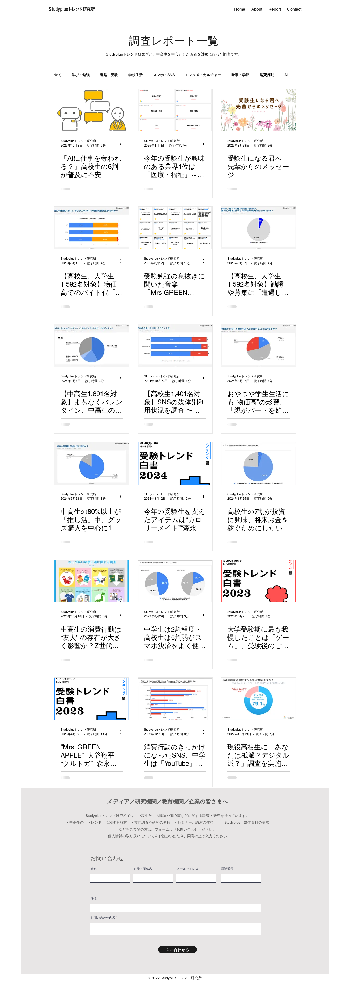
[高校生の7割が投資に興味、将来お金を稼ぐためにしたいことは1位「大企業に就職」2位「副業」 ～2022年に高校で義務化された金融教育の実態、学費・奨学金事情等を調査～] (258, 463)
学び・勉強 (81, 75)
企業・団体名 (143, 868)
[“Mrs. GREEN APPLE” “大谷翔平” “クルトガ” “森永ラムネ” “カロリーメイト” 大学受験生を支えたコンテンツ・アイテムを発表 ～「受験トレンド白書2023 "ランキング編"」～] (91, 699)
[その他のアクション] (122, 143)
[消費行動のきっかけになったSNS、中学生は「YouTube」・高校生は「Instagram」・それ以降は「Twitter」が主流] (175, 699)
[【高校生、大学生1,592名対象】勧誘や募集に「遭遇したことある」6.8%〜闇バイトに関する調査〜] (258, 228)
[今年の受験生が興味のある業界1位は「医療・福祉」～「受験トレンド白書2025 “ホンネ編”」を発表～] (175, 110)
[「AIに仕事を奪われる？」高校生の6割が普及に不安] (91, 110)
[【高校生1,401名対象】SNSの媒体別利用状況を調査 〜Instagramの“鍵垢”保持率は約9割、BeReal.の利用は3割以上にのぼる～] (175, 345)
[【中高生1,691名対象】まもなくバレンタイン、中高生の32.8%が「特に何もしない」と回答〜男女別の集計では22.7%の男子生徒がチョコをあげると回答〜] (91, 345)
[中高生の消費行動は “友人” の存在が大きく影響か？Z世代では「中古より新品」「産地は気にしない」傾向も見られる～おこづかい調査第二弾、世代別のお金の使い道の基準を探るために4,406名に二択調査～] (91, 581)
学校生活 (135, 75)
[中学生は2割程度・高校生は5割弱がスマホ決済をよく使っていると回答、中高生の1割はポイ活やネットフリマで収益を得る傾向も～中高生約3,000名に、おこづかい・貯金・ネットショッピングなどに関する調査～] (175, 581)
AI (286, 75)
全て (57, 75)
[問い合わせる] (177, 949)
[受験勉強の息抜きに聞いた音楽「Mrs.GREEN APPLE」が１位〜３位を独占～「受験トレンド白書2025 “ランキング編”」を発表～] (175, 228)
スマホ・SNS (164, 75)
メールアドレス (187, 868)
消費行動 (267, 75)
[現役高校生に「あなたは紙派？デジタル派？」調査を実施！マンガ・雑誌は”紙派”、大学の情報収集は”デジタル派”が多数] (258, 699)
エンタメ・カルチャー (203, 75)
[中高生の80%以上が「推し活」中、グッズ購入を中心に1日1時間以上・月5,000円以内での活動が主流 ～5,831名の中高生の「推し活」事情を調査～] (91, 463)
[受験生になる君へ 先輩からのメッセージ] (258, 110)
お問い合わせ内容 (103, 917)
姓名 (94, 868)
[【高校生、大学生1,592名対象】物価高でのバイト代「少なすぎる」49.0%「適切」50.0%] (91, 228)
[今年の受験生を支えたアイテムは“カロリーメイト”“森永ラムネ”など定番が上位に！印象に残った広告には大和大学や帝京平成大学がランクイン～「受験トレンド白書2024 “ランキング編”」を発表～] (175, 463)
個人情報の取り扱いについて (131, 836)
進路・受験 (109, 75)
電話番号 (227, 868)
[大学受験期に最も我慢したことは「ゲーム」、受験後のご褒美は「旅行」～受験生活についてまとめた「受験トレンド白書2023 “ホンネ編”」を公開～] (258, 581)
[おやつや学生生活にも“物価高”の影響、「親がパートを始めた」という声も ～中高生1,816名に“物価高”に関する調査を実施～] (258, 345)
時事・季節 (240, 75)
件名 (94, 898)
